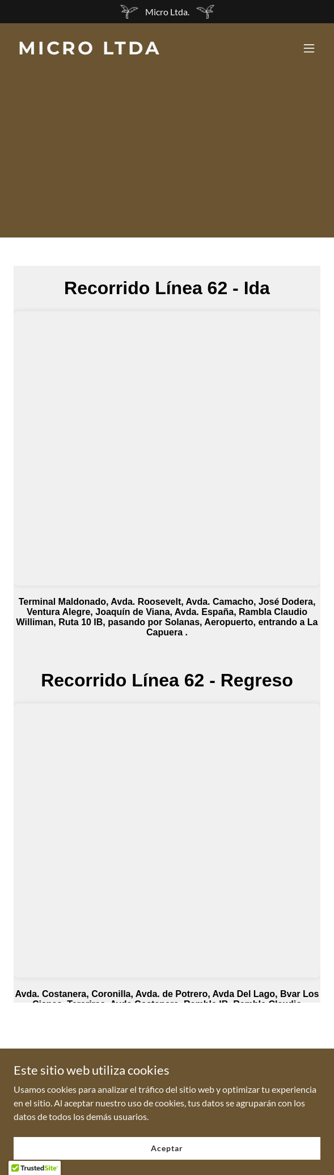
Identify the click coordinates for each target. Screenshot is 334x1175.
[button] (309, 48)
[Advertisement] (167, 158)
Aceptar (167, 1148)
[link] (121, 50)
